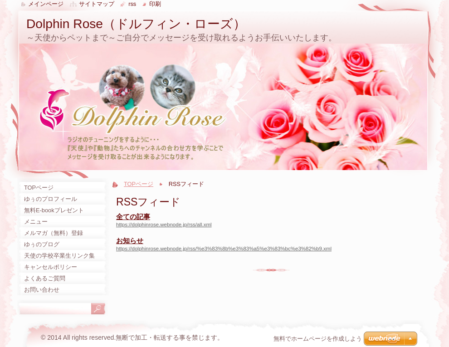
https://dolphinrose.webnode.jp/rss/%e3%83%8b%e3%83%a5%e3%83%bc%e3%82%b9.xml (224, 248)
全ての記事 (133, 216)
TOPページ (138, 184)
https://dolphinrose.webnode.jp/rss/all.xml (164, 224)
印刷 (155, 3)
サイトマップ (96, 3)
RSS (132, 3)
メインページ (45, 3)
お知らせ (129, 240)
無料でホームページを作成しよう (317, 338)
